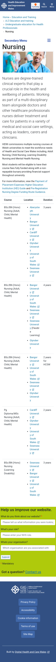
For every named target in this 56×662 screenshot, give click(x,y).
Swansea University (34, 272)
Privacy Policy (28, 602)
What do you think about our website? (21, 516)
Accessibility (28, 610)
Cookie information (28, 618)
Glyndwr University (34, 247)
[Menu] (52, 5)
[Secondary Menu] (49, 40)
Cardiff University (34, 236)
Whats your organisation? (14, 542)
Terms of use (28, 626)
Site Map (28, 634)
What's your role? (10, 529)
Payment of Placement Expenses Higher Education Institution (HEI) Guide (24, 185)
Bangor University (34, 225)
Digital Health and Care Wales (30, 652)
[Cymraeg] (35, 5)
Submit (5, 557)
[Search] (44, 5)
